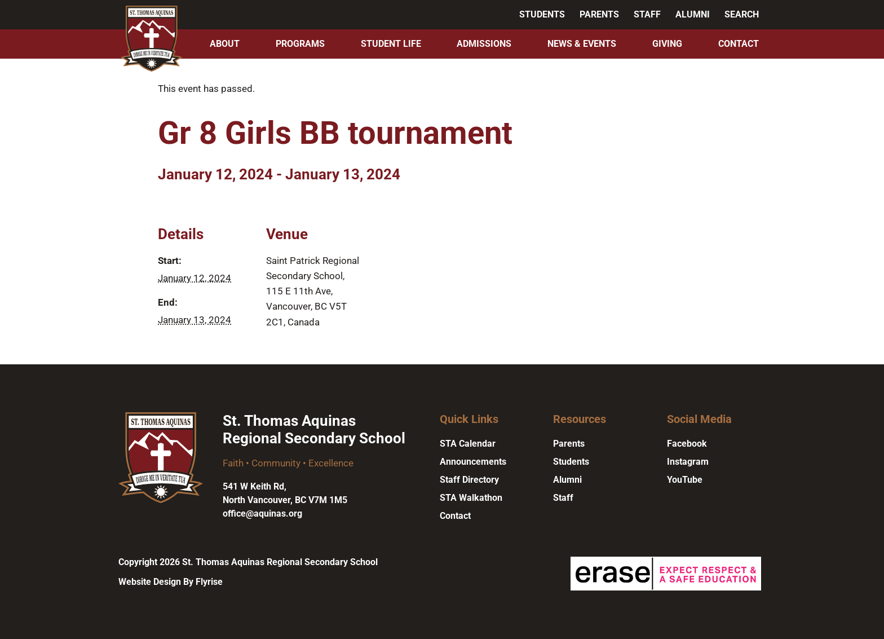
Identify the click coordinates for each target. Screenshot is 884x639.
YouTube (684, 479)
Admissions (484, 43)
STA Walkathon (471, 497)
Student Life (391, 43)
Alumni (692, 14)
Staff (647, 14)
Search (741, 14)
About (225, 43)
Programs (300, 43)
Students (542, 14)
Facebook (687, 443)
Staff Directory (469, 479)
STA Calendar (468, 443)
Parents (599, 14)
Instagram (688, 461)
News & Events (581, 43)
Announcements (473, 461)
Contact (738, 43)
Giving (667, 43)
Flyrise (209, 581)
